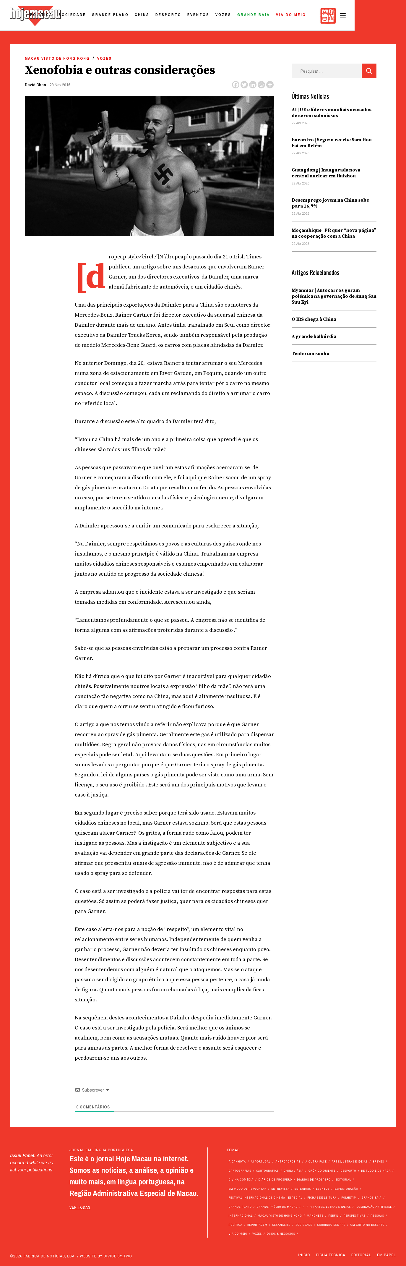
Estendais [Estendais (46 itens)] (303, 1188)
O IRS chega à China (314, 319)
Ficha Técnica (330, 1255)
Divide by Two (118, 1256)
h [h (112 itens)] (304, 1206)
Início (304, 1255)
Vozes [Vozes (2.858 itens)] (257, 1233)
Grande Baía (304, 15)
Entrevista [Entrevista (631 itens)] (280, 1188)
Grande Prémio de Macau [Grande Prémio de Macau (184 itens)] (277, 1206)
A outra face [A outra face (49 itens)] (316, 1161)
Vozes (274, 15)
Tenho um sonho (310, 354)
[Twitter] (244, 84)
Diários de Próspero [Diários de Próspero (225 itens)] (275, 1179)
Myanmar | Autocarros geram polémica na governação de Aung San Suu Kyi (334, 296)
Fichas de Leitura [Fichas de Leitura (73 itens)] (321, 1197)
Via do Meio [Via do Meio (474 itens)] (238, 1233)
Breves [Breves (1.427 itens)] (378, 1161)
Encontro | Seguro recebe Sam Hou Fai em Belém (332, 143)
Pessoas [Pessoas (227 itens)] (377, 1215)
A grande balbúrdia (314, 336)
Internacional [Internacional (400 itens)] (241, 1215)
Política (92, 15)
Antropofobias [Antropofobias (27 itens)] (288, 1161)
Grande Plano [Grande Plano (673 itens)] (240, 1206)
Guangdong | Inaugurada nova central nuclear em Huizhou (326, 173)
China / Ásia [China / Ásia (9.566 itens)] (293, 1170)
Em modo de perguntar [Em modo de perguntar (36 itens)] (248, 1188)
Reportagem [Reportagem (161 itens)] (257, 1224)
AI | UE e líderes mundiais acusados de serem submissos (331, 113)
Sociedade (123, 15)
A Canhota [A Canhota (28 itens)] (237, 1161)
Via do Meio (342, 15)
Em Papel (386, 1255)
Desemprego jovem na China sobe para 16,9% (330, 203)
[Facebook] (235, 84)
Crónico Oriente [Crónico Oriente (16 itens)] (322, 1170)
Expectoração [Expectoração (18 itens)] (346, 1188)
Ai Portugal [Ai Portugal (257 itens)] (261, 1161)
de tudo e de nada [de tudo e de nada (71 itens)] (376, 1170)
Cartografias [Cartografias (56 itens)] (240, 1170)
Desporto (219, 15)
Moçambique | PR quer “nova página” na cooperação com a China (334, 233)
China (192, 15)
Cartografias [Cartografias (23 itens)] (267, 1170)
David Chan (35, 85)
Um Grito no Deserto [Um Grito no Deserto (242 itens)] (367, 1224)
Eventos (249, 15)
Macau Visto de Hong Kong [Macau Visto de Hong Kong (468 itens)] (280, 1215)
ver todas (80, 1207)
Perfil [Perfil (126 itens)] (333, 1215)
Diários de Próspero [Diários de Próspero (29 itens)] (314, 1179)
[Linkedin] (252, 84)
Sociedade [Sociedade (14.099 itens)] (303, 1224)
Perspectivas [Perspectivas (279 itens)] (355, 1215)
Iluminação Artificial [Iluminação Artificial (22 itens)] (374, 1206)
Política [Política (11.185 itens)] (236, 1224)
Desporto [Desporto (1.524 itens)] (348, 1170)
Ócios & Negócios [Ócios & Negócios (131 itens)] (281, 1233)
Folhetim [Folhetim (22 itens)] (348, 1197)
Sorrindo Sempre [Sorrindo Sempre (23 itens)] (331, 1224)
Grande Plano (160, 15)
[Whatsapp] (261, 84)
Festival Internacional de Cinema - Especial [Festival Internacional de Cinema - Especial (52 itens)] (266, 1197)
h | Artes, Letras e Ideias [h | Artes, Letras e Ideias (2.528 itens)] (330, 1206)
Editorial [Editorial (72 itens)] (343, 1179)
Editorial (361, 1255)
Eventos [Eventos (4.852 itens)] (322, 1188)
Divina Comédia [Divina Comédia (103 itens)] (241, 1179)
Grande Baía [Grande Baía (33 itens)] (371, 1197)
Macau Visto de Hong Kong (57, 58)
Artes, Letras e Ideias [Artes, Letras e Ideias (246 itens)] (350, 1161)
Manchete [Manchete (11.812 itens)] (315, 1215)
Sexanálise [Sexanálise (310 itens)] (281, 1224)
